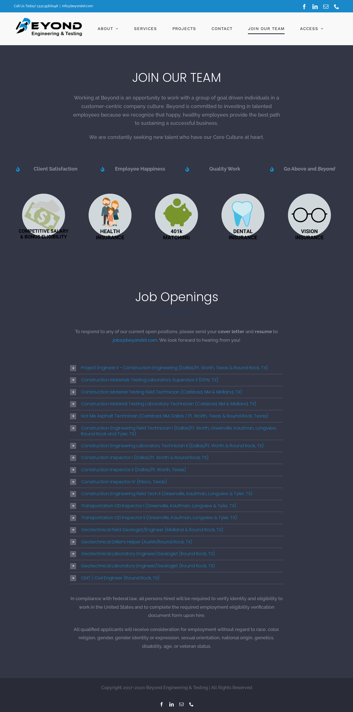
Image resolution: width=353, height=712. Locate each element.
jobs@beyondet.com (135, 340)
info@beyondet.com (77, 6)
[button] (176, 368)
